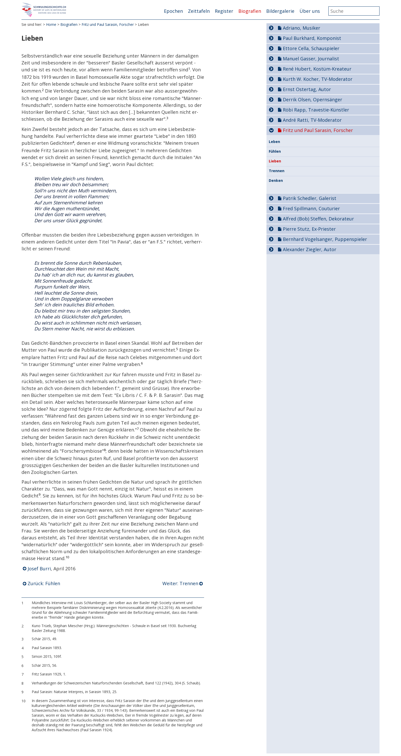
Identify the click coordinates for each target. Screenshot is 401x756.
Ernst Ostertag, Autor (307, 89)
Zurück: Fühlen (44, 585)
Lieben (275, 161)
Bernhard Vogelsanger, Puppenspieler (325, 239)
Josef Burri (39, 569)
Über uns (309, 11)
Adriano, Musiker (301, 28)
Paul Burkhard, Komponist (312, 38)
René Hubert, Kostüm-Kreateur (317, 69)
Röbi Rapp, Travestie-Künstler (316, 110)
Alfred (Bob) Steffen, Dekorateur (318, 219)
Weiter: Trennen (180, 585)
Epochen (173, 11)
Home (51, 25)
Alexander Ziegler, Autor (309, 249)
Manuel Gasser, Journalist (311, 58)
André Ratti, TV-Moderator (312, 120)
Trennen (276, 171)
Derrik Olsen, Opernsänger (312, 99)
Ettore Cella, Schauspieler (311, 48)
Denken (276, 180)
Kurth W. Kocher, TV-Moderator (317, 79)
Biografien (249, 11)
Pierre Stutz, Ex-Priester (309, 229)
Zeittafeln (199, 11)
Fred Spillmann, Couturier (311, 208)
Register (224, 11)
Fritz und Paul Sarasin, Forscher (108, 25)
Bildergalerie (280, 11)
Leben (274, 141)
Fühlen (275, 151)
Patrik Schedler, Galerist (309, 198)
